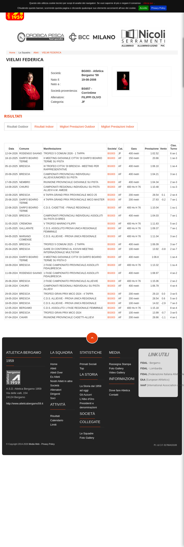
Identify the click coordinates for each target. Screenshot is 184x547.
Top (82, 368)
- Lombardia (151, 368)
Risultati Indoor (43, 126)
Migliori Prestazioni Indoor (117, 126)
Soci (52, 398)
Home (12, 52)
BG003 (111, 153)
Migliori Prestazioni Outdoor (77, 126)
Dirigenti (55, 393)
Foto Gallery (87, 437)
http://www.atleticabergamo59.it (24, 403)
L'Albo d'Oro (87, 399)
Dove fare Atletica (119, 390)
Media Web (34, 444)
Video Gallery (117, 372)
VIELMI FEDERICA (51, 52)
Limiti (53, 424)
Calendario (56, 420)
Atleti (35, 52)
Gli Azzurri (86, 394)
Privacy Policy (158, 8)
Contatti (113, 394)
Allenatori (55, 389)
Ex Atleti (55, 376)
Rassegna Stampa (120, 364)
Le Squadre (86, 433)
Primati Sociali (88, 364)
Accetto (143, 8)
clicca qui (148, 3)
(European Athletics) (154, 379)
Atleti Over (56, 372)
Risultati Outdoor (17, 126)
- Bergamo (150, 362)
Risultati (55, 416)
